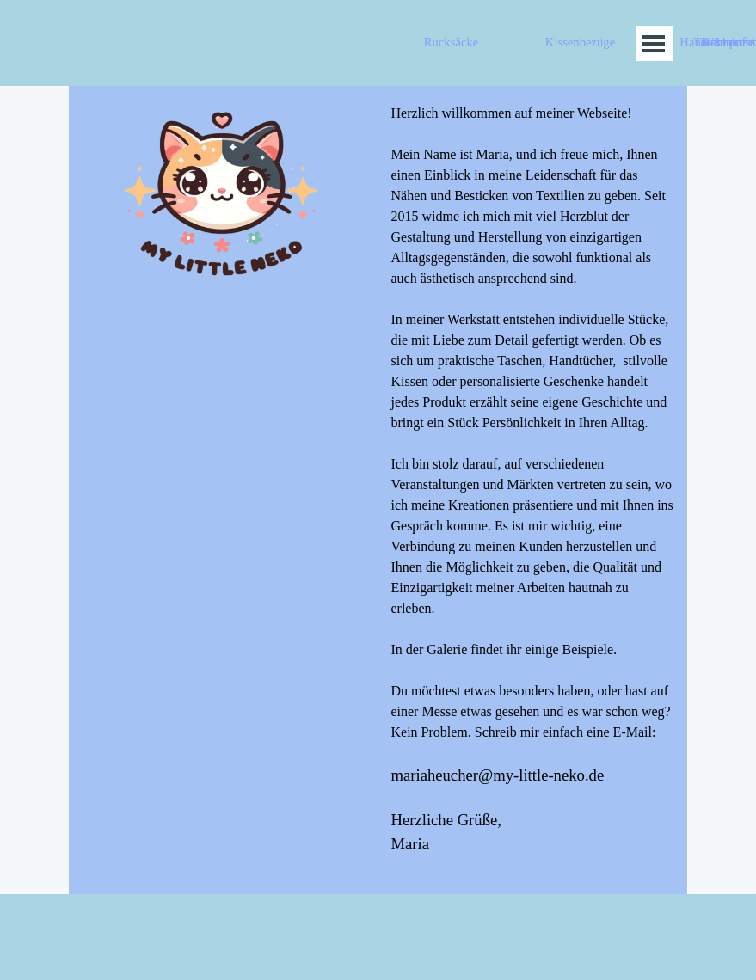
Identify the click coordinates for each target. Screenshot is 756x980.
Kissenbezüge (580, 42)
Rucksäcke (451, 42)
